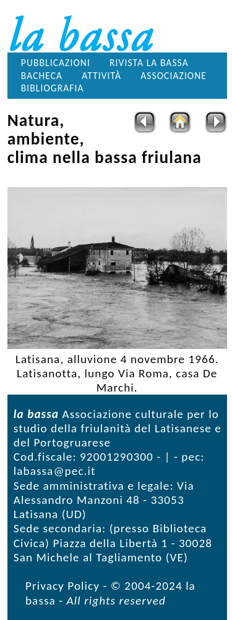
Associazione (173, 76)
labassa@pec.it (55, 471)
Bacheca (41, 76)
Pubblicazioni (55, 63)
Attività (101, 76)
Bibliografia (52, 88)
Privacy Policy (62, 586)
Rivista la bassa (149, 63)
